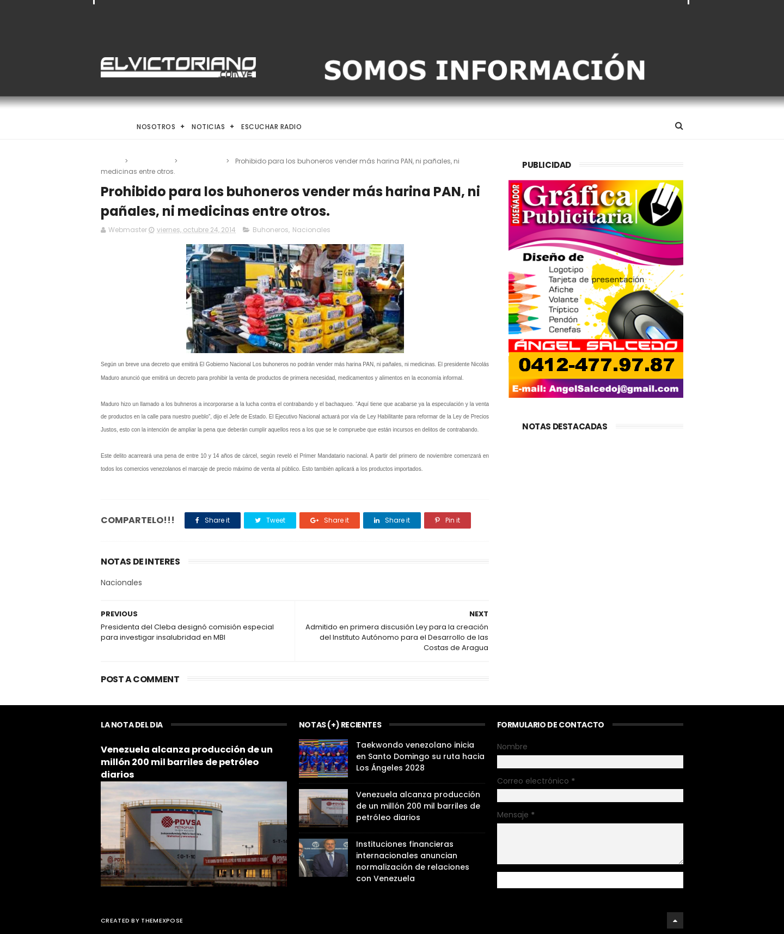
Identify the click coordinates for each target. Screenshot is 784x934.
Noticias (208, 126)
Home (110, 126)
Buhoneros (152, 161)
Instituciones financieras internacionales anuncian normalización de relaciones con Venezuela (412, 861)
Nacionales (202, 161)
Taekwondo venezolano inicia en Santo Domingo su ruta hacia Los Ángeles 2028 (420, 756)
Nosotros (156, 126)
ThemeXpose (162, 920)
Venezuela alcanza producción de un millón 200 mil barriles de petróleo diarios (187, 762)
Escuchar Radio (271, 126)
